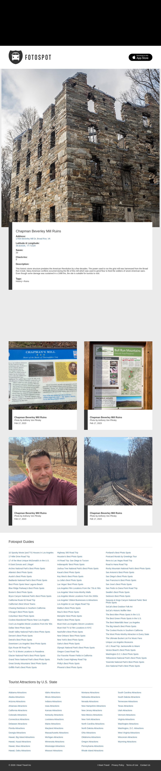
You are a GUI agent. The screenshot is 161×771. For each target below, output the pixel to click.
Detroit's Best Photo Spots (20, 640)
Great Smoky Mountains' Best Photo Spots (28, 663)
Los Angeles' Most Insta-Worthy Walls (74, 592)
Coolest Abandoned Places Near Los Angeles (29, 620)
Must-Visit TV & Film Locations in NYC (74, 628)
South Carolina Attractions (129, 692)
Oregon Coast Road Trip (68, 651)
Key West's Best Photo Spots (70, 576)
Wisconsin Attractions (127, 737)
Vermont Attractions (126, 715)
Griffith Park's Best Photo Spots (23, 667)
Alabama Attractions (18, 692)
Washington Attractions (128, 724)
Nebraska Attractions (91, 697)
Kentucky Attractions (54, 715)
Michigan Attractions (54, 737)
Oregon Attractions (90, 741)
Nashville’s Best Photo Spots (70, 632)
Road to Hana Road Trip (117, 564)
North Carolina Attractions (93, 724)
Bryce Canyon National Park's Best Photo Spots (30, 596)
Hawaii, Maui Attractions (19, 746)
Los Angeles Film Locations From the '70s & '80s (79, 588)
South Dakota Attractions (129, 697)
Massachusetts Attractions (57, 733)
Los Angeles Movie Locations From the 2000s (77, 596)
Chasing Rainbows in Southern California (27, 608)
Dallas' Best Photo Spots (20, 628)
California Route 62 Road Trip (22, 600)
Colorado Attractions (18, 715)
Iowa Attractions (52, 706)
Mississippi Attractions (55, 746)
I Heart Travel (103, 765)
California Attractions (18, 710)
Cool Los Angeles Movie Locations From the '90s (30, 624)
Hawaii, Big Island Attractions (22, 737)
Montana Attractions (90, 692)
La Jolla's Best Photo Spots (69, 580)
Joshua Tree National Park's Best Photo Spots (77, 568)
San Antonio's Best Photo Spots (120, 572)
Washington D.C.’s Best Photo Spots (122, 654)
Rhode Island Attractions (92, 750)
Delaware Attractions (18, 724)
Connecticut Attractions (19, 719)
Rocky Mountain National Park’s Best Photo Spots (128, 568)
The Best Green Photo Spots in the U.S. (123, 618)
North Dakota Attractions (92, 728)
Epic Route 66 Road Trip (20, 647)
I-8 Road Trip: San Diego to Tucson (73, 560)
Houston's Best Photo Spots (69, 556)
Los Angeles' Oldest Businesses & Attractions (77, 600)
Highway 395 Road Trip (67, 552)
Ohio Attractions (89, 733)
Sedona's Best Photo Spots (118, 596)
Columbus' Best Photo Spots (21, 616)
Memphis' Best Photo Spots (69, 616)
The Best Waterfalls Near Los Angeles (123, 622)
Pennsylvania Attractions (92, 746)
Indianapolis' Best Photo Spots (70, 564)
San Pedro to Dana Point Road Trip (121, 588)
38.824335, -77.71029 (26, 246)
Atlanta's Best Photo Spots (20, 572)
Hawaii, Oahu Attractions (20, 750)
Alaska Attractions (17, 697)
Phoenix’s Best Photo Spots (69, 667)
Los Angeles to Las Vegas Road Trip (73, 604)
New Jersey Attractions (92, 710)
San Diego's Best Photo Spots (119, 576)
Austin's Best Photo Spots (20, 576)
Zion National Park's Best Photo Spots (123, 666)
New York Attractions (91, 719)
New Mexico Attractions (92, 715)
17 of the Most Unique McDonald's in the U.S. (29, 560)
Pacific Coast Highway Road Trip (72, 659)
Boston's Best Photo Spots (20, 592)
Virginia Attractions (126, 719)
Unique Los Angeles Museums (119, 642)
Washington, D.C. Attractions (131, 728)
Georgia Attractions (17, 733)
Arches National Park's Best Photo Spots (27, 568)
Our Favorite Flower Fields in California (74, 655)
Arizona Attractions (17, 701)
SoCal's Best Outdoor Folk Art (119, 606)
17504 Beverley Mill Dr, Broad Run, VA (33, 239)
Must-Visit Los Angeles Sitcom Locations (75, 624)
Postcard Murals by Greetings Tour (121, 556)
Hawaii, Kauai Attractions (20, 741)
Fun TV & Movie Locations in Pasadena (26, 651)
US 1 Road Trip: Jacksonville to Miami (123, 646)
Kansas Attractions (53, 710)
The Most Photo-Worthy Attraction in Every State (127, 634)
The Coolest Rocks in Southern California (124, 630)
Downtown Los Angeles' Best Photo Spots (27, 643)
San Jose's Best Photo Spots (119, 584)
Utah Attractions (125, 710)
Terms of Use (132, 765)
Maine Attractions (53, 724)
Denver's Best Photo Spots (21, 636)
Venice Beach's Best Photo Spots (121, 650)
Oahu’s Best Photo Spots (68, 643)
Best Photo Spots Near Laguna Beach (26, 584)
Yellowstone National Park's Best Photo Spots (126, 658)
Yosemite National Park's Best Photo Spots (125, 662)
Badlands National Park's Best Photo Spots (28, 580)
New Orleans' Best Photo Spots (71, 636)
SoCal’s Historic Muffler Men (118, 610)
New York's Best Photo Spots (70, 640)
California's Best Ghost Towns (22, 604)
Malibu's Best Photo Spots (69, 608)
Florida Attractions (17, 728)
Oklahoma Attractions (91, 737)
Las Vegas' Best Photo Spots (70, 584)
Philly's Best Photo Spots (68, 663)
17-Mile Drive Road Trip (19, 556)
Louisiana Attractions (54, 719)
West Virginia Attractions (129, 733)
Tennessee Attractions (128, 701)
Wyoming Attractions (127, 741)
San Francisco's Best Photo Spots (121, 580)
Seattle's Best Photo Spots (118, 592)
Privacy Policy (118, 765)
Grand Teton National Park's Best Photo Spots (29, 659)
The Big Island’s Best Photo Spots (121, 626)
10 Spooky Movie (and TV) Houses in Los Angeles (31, 552)
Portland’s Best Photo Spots (118, 552)
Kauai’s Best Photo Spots (68, 572)
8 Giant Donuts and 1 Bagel (21, 564)
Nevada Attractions (90, 701)
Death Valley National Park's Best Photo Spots (29, 632)
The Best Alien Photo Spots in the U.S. (123, 614)
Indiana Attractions (53, 701)
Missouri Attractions (54, 750)
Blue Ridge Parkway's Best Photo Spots (26, 588)
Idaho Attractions (52, 692)
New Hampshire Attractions (94, 706)
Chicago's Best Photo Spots (21, 612)
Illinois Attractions (53, 697)
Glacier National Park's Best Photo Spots (27, 655)
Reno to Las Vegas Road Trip (119, 560)
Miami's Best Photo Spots (68, 620)
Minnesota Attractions (54, 741)
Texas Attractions (125, 706)
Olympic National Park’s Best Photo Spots (76, 647)
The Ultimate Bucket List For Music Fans (124, 638)
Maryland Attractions (54, 728)
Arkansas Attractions (18, 706)
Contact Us (145, 765)
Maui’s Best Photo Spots (68, 612)
